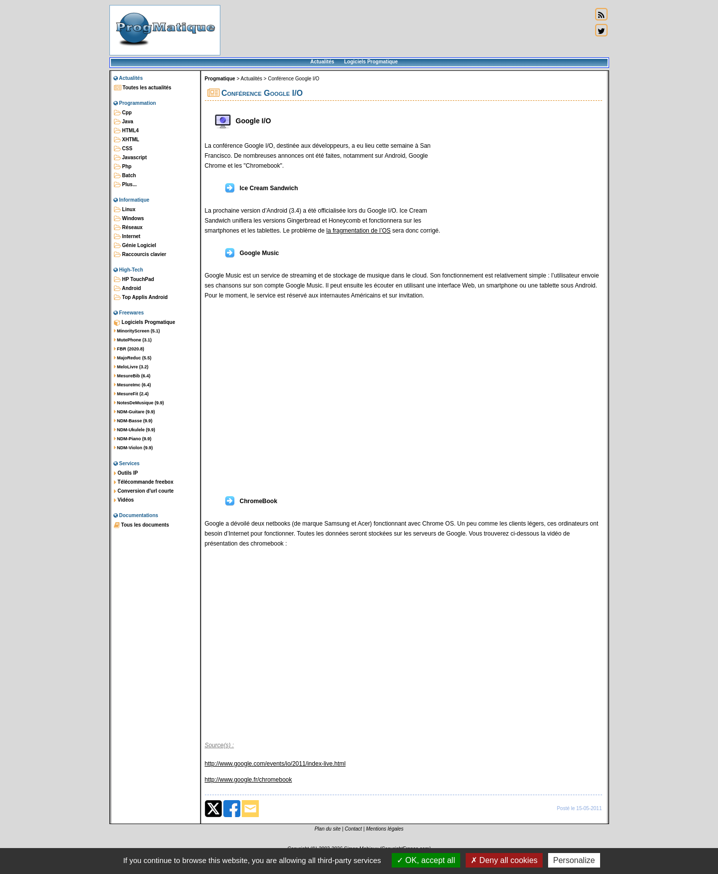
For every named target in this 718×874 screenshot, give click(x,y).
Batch (125, 176)
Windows (129, 219)
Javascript (130, 158)
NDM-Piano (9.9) (133, 438)
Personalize (574, 860)
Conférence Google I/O (293, 78)
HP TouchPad (134, 280)
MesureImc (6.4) (132, 384)
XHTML (126, 140)
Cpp (123, 113)
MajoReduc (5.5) (133, 357)
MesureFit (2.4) (131, 393)
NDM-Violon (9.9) (133, 447)
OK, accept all (426, 860)
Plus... (125, 185)
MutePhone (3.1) (133, 339)
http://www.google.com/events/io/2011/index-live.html (275, 763)
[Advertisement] (406, 29)
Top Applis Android (141, 297)
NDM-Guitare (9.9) (134, 411)
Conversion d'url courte (144, 491)
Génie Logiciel (135, 246)
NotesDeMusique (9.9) (139, 402)
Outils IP (126, 473)
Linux (124, 210)
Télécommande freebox (143, 482)
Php (123, 167)
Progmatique (220, 78)
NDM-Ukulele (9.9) (134, 429)
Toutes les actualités (142, 88)
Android (127, 288)
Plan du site (327, 829)
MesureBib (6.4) (132, 375)
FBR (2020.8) (129, 348)
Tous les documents (141, 525)
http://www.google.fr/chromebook (248, 779)
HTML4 (126, 131)
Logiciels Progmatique (371, 61)
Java (123, 122)
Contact (353, 829)
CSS (123, 149)
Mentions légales (385, 829)
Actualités (322, 61)
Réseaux (128, 228)
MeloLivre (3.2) (131, 366)
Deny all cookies (504, 860)
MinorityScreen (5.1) (137, 330)
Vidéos (124, 500)
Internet (127, 237)
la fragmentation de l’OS (358, 230)
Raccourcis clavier (140, 255)
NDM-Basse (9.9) (133, 420)
